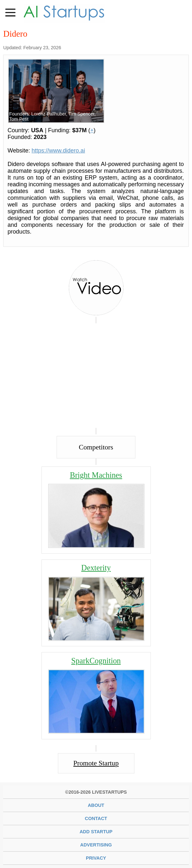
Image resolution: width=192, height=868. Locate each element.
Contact (96, 818)
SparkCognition (96, 660)
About (96, 805)
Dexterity (96, 567)
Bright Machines (96, 475)
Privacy (96, 858)
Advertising (96, 844)
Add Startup (95, 831)
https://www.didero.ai (58, 150)
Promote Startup (96, 763)
